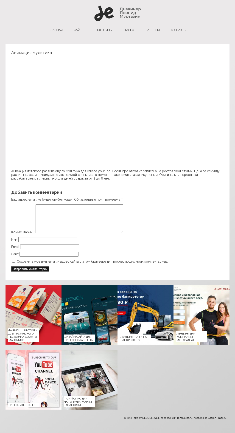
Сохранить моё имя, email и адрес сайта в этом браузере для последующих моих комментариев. (92, 267)
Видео (129, 30)
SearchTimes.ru (217, 423)
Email (15, 252)
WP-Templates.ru (181, 423)
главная (56, 30)
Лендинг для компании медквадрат (186, 342)
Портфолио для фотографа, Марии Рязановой (78, 407)
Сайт (15, 259)
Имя (14, 245)
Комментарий (23, 237)
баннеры (152, 30)
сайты (79, 30)
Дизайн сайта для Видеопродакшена (78, 344)
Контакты (178, 30)
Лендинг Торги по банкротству (133, 344)
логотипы (103, 30)
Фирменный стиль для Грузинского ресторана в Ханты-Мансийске (23, 340)
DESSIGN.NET (150, 423)
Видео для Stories (21, 410)
